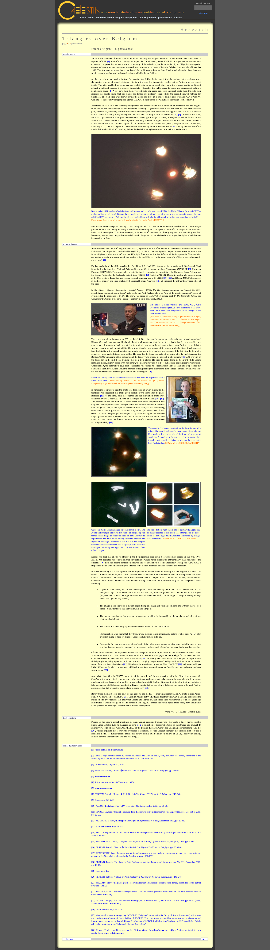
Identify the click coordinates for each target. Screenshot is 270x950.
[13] (184, 357)
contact (177, 17)
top (203, 939)
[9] (147, 275)
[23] (106, 670)
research (101, 17)
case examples (115, 17)
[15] (102, 395)
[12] (157, 281)
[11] (170, 278)
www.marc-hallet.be (101, 894)
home (83, 17)
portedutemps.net (115, 933)
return (69, 939)
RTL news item (103, 826)
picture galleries (147, 17)
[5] (179, 114)
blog (138, 724)
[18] (111, 422)
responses (131, 17)
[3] (148, 108)
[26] (93, 730)
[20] (143, 658)
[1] (108, 61)
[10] (165, 278)
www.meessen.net (103, 788)
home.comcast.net (111, 903)
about (91, 17)
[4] (175, 114)
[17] (162, 398)
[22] (180, 664)
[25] (125, 696)
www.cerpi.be (168, 930)
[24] (146, 688)
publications (165, 17)
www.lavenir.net (103, 776)
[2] (110, 91)
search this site (203, 3)
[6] (174, 126)
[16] (157, 398)
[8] (189, 269)
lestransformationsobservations (164, 325)
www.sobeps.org (118, 915)
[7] (104, 260)
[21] (125, 664)
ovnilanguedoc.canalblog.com (134, 383)
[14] (150, 371)
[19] (101, 562)
